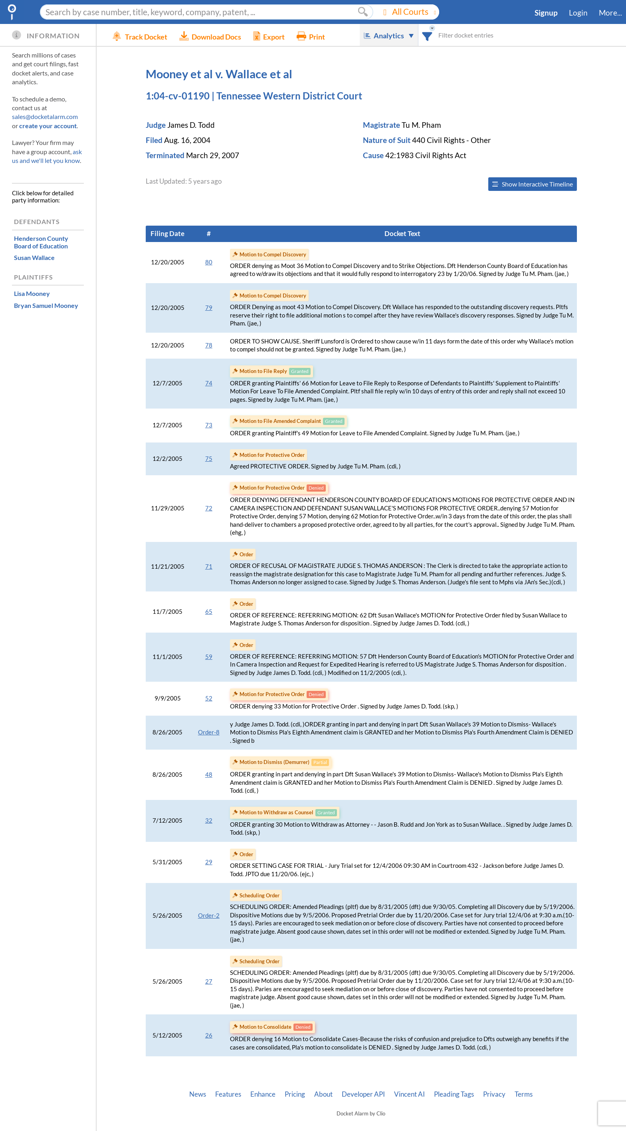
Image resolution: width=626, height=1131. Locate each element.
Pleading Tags (454, 1094)
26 (208, 1035)
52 (208, 698)
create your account (48, 125)
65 (208, 611)
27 (208, 981)
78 (208, 345)
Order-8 (209, 732)
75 (208, 458)
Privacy (494, 1094)
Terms (524, 1094)
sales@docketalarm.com (45, 116)
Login (578, 12)
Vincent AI (409, 1094)
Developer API (363, 1094)
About (323, 1094)
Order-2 (209, 915)
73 (208, 425)
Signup (546, 12)
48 (208, 774)
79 (208, 307)
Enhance (262, 1094)
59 (208, 656)
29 (208, 862)
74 (208, 383)
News (197, 1094)
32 (208, 820)
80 (208, 262)
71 (208, 566)
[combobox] (427, 35)
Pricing (295, 1094)
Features (228, 1094)
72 (208, 508)
